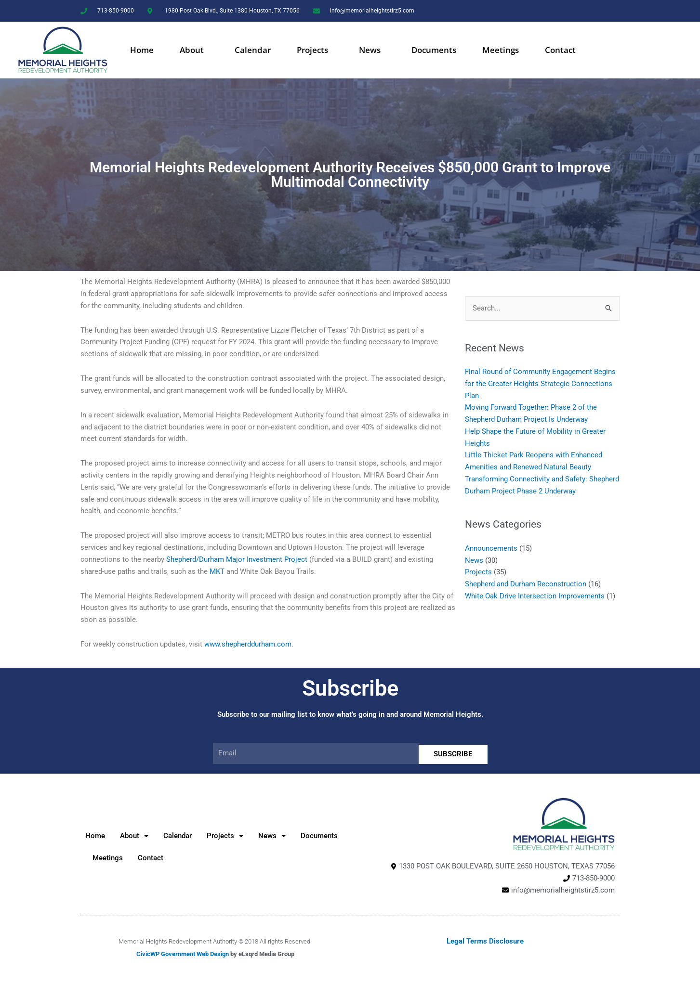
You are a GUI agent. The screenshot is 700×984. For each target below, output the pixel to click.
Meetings (500, 49)
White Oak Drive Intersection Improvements (535, 596)
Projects (315, 49)
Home (142, 49)
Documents (433, 49)
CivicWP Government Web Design (182, 954)
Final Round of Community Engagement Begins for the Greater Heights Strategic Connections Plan (540, 383)
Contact (560, 49)
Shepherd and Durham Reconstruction (525, 584)
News (372, 49)
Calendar (253, 49)
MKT (217, 571)
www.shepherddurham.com (247, 644)
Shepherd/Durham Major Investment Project (236, 559)
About (194, 49)
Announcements (491, 548)
